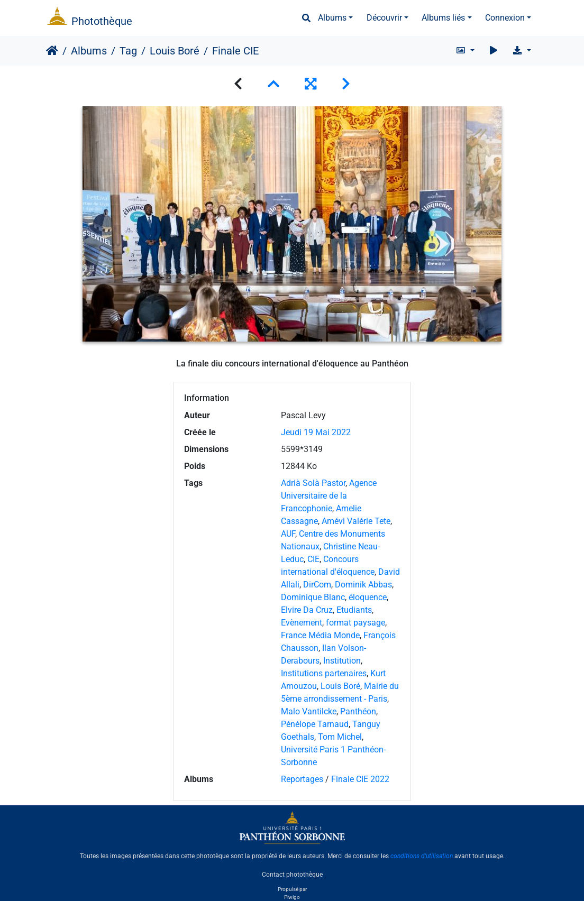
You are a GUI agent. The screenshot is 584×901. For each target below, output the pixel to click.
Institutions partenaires (324, 673)
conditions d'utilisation (421, 856)
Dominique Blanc (313, 597)
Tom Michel (340, 737)
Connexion (505, 18)
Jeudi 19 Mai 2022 (316, 432)
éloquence (368, 597)
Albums (332, 18)
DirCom (317, 585)
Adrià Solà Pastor (313, 483)
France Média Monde (320, 635)
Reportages (302, 779)
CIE (313, 559)
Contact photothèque (292, 874)
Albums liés (443, 18)
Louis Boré (174, 50)
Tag (128, 50)
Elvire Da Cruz (307, 610)
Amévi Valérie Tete (356, 521)
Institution (342, 661)
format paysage (355, 623)
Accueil (52, 51)
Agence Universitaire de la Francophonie (329, 495)
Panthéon (358, 711)
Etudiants (354, 610)
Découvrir (384, 18)
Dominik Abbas (363, 585)
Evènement (301, 623)
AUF (288, 534)
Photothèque (101, 21)
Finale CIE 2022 (360, 779)
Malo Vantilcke (308, 711)
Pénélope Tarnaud (315, 724)
